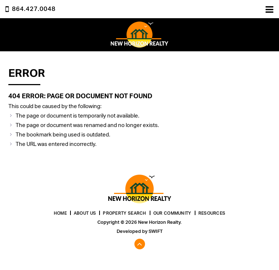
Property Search (124, 213)
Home (60, 213)
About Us (85, 213)
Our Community (172, 213)
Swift (156, 231)
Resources (212, 213)
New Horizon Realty (139, 34)
